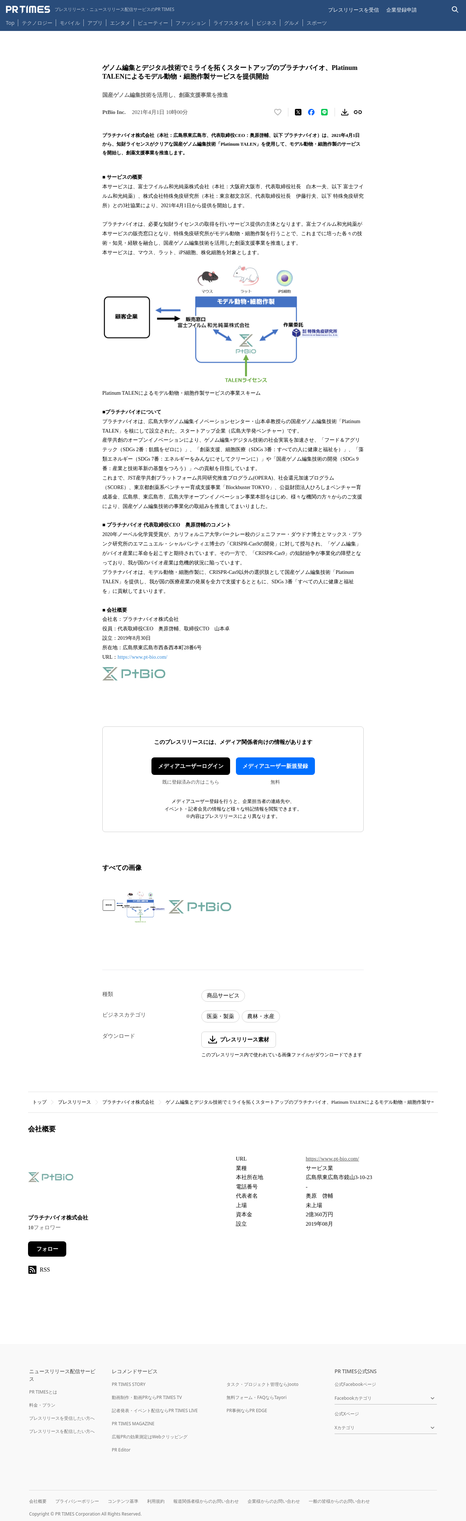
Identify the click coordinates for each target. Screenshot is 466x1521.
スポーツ (317, 22)
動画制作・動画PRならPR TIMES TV (147, 1397)
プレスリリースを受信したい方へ (62, 1418)
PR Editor (121, 1450)
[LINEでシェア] (324, 112)
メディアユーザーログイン (191, 766)
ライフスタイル (231, 22)
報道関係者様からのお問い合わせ (206, 1501)
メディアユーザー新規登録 (275, 766)
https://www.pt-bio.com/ (142, 657)
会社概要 (38, 1501)
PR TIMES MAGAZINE (133, 1423)
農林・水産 (261, 1016)
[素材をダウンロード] (345, 112)
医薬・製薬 (220, 1016)
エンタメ (120, 22)
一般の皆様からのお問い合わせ (339, 1501)
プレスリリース (74, 1102)
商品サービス (223, 995)
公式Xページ (347, 1414)
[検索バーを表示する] (455, 10)
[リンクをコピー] (358, 112)
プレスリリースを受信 (353, 9)
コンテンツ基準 (123, 1501)
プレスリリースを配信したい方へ (62, 1431)
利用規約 (156, 1501)
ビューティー (153, 22)
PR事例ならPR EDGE (246, 1410)
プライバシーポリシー (77, 1501)
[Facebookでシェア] (311, 112)
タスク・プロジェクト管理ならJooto (262, 1384)
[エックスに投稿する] (298, 112)
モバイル (70, 22)
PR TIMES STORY (129, 1384)
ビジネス (266, 22)
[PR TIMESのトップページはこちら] (90, 9)
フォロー (47, 1249)
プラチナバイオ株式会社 (128, 1102)
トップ (39, 1102)
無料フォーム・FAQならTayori (256, 1397)
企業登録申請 (401, 9)
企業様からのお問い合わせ (274, 1501)
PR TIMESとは (43, 1392)
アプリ (95, 22)
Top (10, 22)
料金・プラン (42, 1405)
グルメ (291, 22)
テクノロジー (37, 22)
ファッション (190, 22)
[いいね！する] (278, 112)
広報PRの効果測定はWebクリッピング (149, 1437)
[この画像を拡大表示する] (133, 906)
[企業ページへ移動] (51, 1179)
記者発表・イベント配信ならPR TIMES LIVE (155, 1410)
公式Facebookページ (355, 1384)
